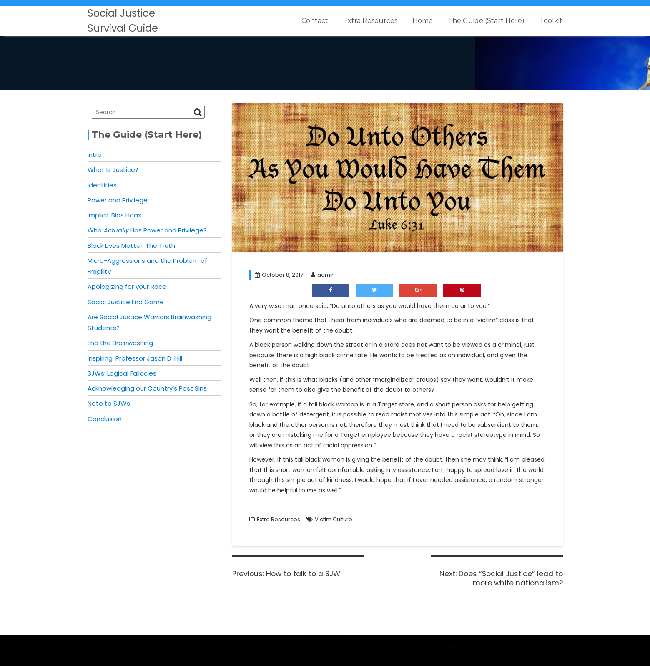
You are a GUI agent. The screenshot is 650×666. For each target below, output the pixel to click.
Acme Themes (508, 650)
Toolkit (551, 21)
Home (422, 21)
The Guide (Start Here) (486, 21)
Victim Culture (333, 519)
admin (323, 275)
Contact (314, 21)
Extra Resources (370, 21)
